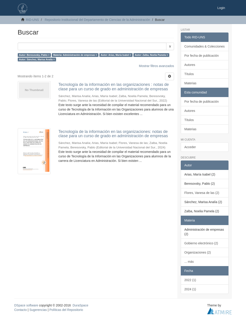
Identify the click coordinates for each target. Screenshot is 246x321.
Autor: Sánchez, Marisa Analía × (37, 59)
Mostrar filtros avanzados (156, 66)
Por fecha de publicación (201, 55)
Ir (170, 46)
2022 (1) (190, 280)
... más (189, 261)
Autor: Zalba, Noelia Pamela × (151, 55)
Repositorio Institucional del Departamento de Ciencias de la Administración (97, 20)
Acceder (190, 147)
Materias (190, 83)
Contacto (20, 310)
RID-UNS (32, 20)
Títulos (189, 74)
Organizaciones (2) (197, 252)
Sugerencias (38, 310)
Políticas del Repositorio (66, 310)
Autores (189, 65)
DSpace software (26, 305)
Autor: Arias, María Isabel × (116, 55)
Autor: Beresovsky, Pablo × (34, 55)
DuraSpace (80, 305)
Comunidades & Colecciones (204, 46)
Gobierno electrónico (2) (201, 243)
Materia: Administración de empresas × (75, 55)
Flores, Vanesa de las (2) (201, 193)
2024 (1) (190, 289)
